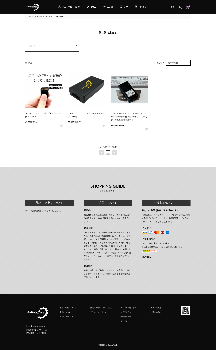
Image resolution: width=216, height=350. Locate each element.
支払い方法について (68, 317)
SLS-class (60, 16)
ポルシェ (143, 7)
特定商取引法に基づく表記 (101, 308)
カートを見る (156, 308)
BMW (93, 7)
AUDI (110, 7)
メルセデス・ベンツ (71, 7)
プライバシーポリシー (99, 312)
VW (126, 7)
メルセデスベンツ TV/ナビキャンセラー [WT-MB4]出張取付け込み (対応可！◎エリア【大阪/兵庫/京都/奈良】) (129, 116)
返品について (65, 312)
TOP (29, 16)
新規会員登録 (125, 317)
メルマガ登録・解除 (128, 308)
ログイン (124, 321)
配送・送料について (68, 308)
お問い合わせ (156, 312)
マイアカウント (126, 312)
